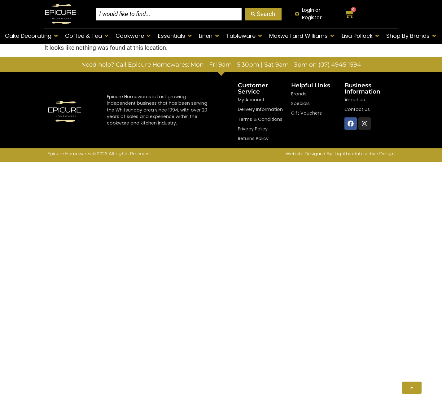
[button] (32, 36)
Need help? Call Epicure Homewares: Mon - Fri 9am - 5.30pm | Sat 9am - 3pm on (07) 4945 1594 (221, 64)
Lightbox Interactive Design (365, 153)
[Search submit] (263, 14)
